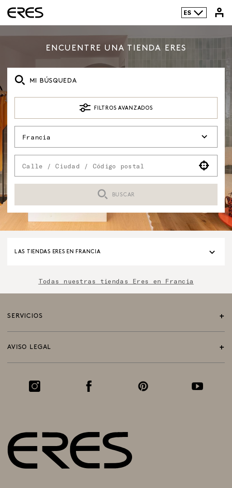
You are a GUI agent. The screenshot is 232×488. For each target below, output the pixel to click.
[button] (204, 165)
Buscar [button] (116, 194)
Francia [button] (116, 136)
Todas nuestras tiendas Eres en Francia (116, 281)
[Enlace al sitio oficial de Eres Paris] (25, 12)
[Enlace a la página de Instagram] (34, 386)
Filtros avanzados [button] (116, 107)
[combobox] (103, 165)
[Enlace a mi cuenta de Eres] (219, 12)
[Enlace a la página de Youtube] (197, 386)
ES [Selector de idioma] (194, 12)
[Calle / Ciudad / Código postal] (103, 165)
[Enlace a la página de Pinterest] (143, 386)
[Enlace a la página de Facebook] (89, 386)
